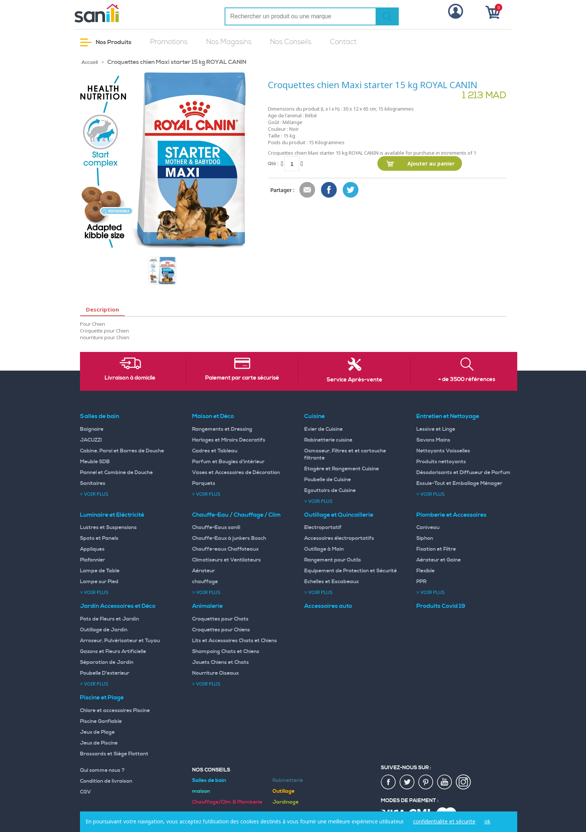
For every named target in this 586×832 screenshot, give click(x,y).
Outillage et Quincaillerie (338, 515)
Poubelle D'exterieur (104, 673)
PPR (421, 581)
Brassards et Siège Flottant (114, 754)
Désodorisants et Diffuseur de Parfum (463, 472)
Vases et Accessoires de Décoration (236, 472)
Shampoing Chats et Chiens (225, 651)
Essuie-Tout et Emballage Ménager (459, 483)
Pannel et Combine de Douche (116, 472)
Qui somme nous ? (102, 770)
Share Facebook (329, 190)
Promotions (169, 42)
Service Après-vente (354, 380)
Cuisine (314, 416)
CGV (85, 792)
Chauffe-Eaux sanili (216, 527)
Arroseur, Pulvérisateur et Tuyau (120, 640)
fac (389, 782)
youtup (445, 782)
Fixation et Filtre (436, 549)
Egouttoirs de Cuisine (330, 490)
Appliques (92, 549)
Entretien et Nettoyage (447, 416)
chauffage (205, 581)
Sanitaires (92, 483)
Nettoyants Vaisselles (443, 451)
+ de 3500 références (466, 379)
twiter (407, 782)
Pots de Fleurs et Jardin (109, 619)
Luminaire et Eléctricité (112, 515)
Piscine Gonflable (101, 721)
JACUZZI (91, 440)
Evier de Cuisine (323, 429)
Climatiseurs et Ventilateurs (226, 560)
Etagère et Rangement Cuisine (341, 469)
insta (463, 782)
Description (102, 309)
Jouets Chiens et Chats (220, 662)
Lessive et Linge (435, 429)
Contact (343, 42)
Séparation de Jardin (106, 662)
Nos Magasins (229, 42)
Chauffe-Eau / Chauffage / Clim (236, 515)
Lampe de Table (100, 570)
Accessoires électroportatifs (339, 538)
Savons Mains (433, 440)
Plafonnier (92, 560)
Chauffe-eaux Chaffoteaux (225, 549)
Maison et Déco (213, 416)
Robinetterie (287, 780)
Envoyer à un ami (307, 190)
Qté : (273, 163)
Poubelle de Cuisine (327, 479)
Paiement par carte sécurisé (242, 378)
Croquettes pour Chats (220, 619)
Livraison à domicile (130, 378)
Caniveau (428, 527)
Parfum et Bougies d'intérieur (228, 461)
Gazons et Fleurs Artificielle (113, 651)
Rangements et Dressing (222, 429)
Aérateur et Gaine (438, 560)
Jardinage (285, 802)
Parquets (203, 483)
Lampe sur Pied (99, 581)
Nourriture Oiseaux (215, 673)
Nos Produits (106, 42)
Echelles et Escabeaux (331, 581)
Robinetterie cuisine (328, 440)
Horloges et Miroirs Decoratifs (228, 440)
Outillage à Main (324, 549)
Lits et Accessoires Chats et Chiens (234, 640)
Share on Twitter (351, 190)
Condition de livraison (106, 781)
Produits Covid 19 (440, 606)
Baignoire (92, 429)
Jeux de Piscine (99, 743)
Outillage (283, 791)
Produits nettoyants (441, 461)
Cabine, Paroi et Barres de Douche (122, 451)
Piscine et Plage (102, 697)
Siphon (424, 538)
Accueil (89, 62)
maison (201, 791)
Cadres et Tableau (214, 451)
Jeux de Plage (97, 732)
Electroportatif (323, 527)
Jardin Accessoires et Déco (117, 606)
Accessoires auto (328, 606)
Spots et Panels (99, 538)
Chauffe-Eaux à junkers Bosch (229, 538)
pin (426, 782)
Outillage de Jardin (103, 630)
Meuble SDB (95, 461)
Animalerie (207, 606)
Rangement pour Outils (332, 560)
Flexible (425, 570)
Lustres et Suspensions (108, 527)
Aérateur (203, 570)
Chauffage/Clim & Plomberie (227, 802)
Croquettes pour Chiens (221, 630)
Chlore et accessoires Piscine (115, 710)
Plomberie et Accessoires (451, 515)
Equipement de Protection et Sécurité (350, 570)
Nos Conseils (290, 42)
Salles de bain (99, 416)
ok (487, 821)
